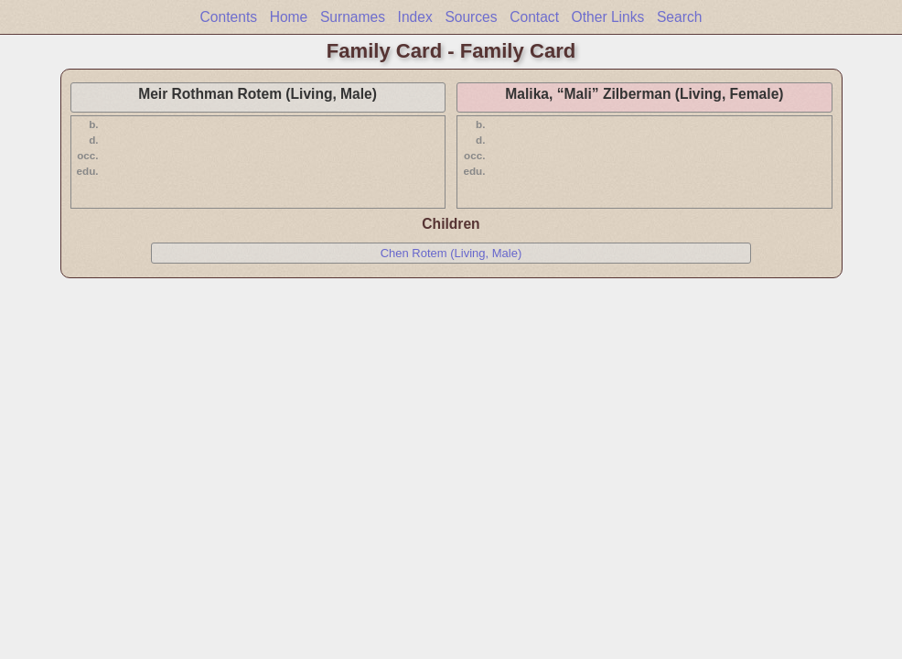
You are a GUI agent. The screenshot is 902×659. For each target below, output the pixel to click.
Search (679, 17)
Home (289, 17)
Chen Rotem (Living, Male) (451, 253)
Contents (228, 17)
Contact (534, 17)
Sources (471, 17)
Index (415, 17)
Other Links (608, 17)
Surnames (352, 17)
